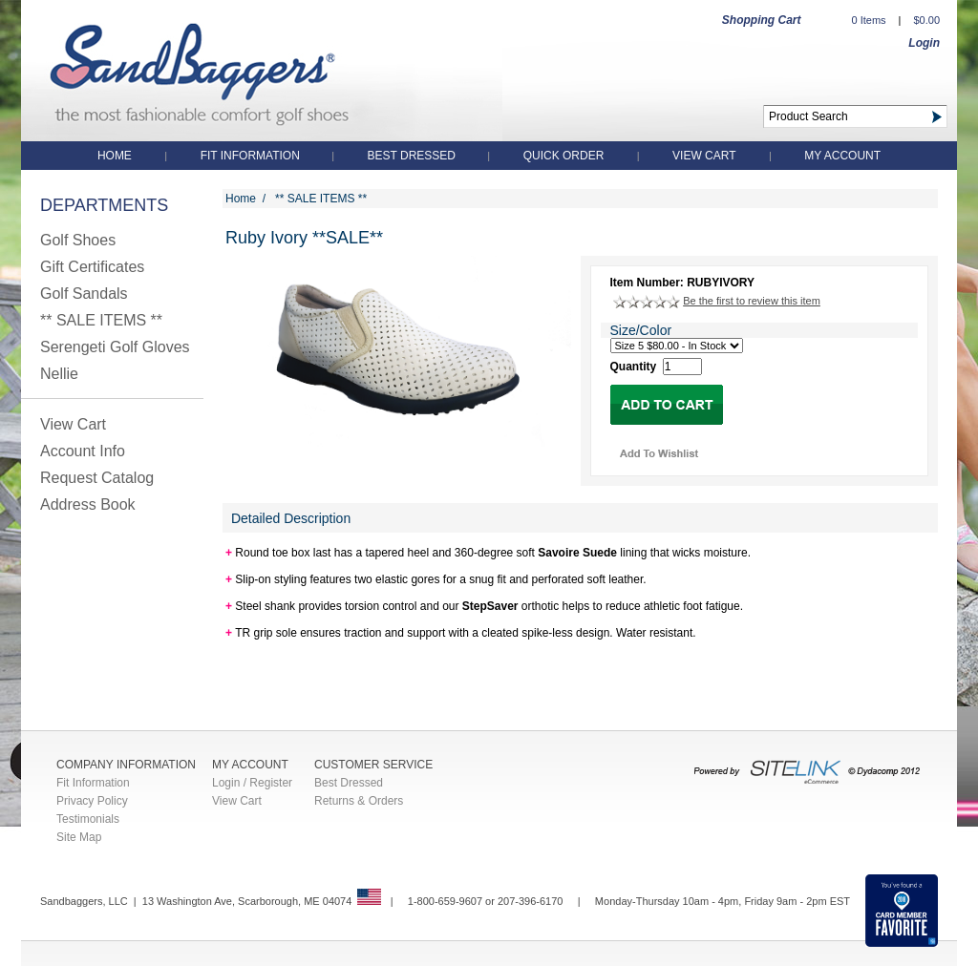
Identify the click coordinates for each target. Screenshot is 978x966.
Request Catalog (97, 478)
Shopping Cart (761, 20)
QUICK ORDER (564, 155)
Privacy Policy (92, 801)
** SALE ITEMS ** (101, 320)
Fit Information (252, 155)
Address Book (88, 504)
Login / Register (252, 782)
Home (114, 155)
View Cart (703, 155)
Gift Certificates (92, 267)
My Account (842, 155)
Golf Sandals (84, 293)
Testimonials (87, 819)
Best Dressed (413, 155)
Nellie (59, 374)
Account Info (82, 451)
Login (924, 43)
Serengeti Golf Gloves (115, 347)
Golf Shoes (78, 240)
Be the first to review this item (751, 300)
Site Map (78, 837)
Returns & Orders (358, 801)
